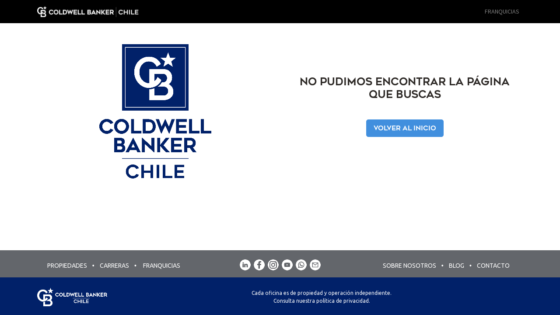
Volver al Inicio (405, 128)
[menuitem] (502, 12)
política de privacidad (342, 301)
